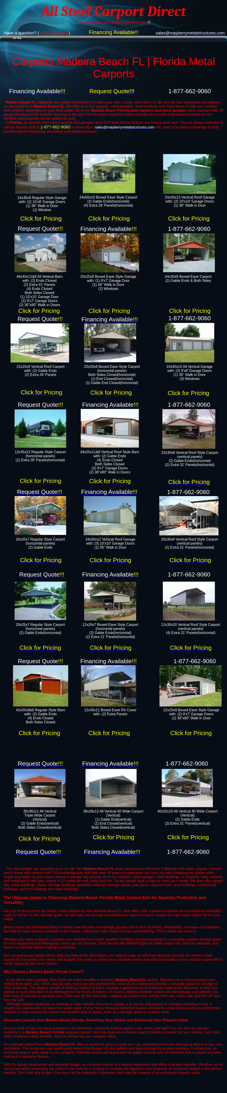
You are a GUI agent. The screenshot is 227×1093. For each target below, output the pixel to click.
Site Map (17, 38)
